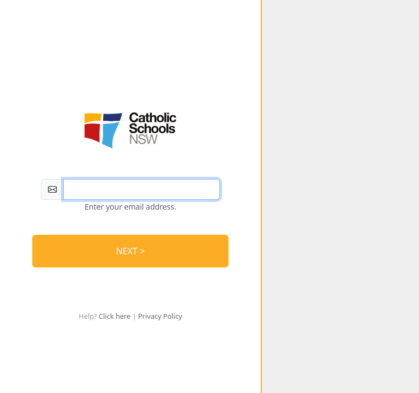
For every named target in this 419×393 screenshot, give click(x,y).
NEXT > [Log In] (130, 251)
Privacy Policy (160, 316)
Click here (114, 316)
